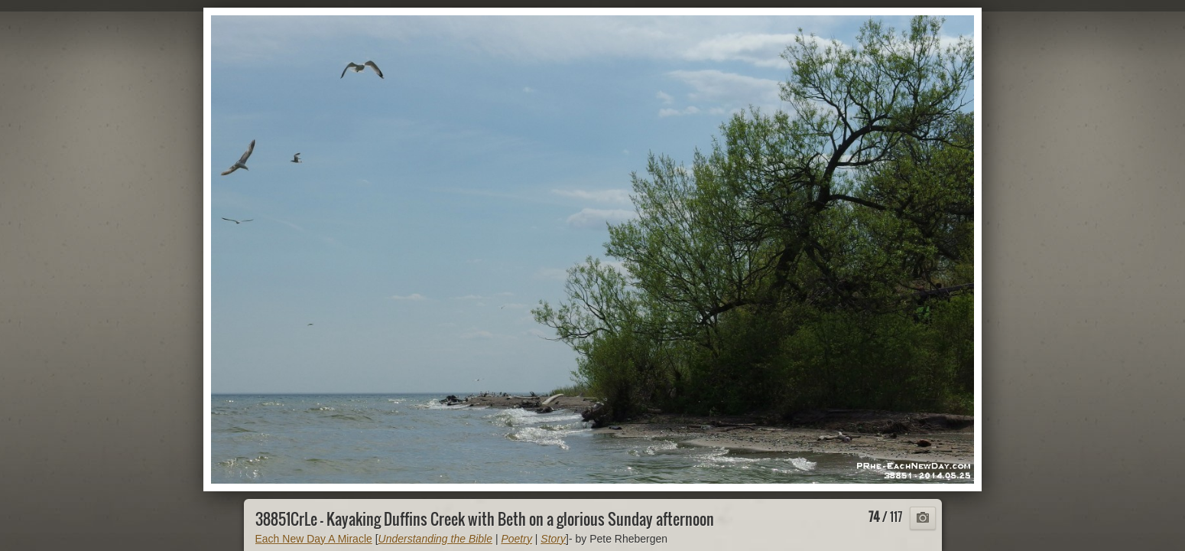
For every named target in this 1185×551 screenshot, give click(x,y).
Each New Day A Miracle (313, 539)
